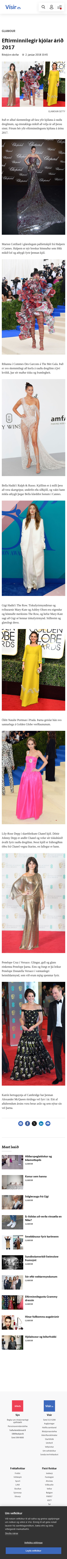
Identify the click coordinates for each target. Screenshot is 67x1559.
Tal (49, 1505)
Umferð (49, 1443)
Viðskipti (18, 1477)
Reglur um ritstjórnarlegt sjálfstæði (17, 1421)
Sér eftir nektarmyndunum (41, 1277)
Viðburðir (49, 1485)
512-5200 (52, 1420)
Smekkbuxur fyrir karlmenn (42, 1237)
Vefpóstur (49, 1447)
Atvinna (49, 1481)
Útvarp (18, 1497)
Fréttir (17, 1474)
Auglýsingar (49, 1424)
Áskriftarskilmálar (49, 1435)
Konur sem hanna (36, 1176)
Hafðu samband (49, 1428)
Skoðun (17, 1489)
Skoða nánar (11, 1533)
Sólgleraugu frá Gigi (37, 1196)
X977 (49, 1501)
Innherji (49, 1474)
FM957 (49, 1497)
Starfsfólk (49, 1439)
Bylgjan (49, 1493)
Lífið (18, 1485)
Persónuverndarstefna (18, 1427)
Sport (17, 1481)
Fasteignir (49, 1477)
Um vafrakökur (49, 1451)
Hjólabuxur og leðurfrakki (40, 1337)
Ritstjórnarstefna (49, 1432)
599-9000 (20, 1438)
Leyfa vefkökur (33, 1551)
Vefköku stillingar (33, 1542)
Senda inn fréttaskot (49, 1455)
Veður (49, 1489)
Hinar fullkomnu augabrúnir (42, 1317)
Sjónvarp (18, 1493)
